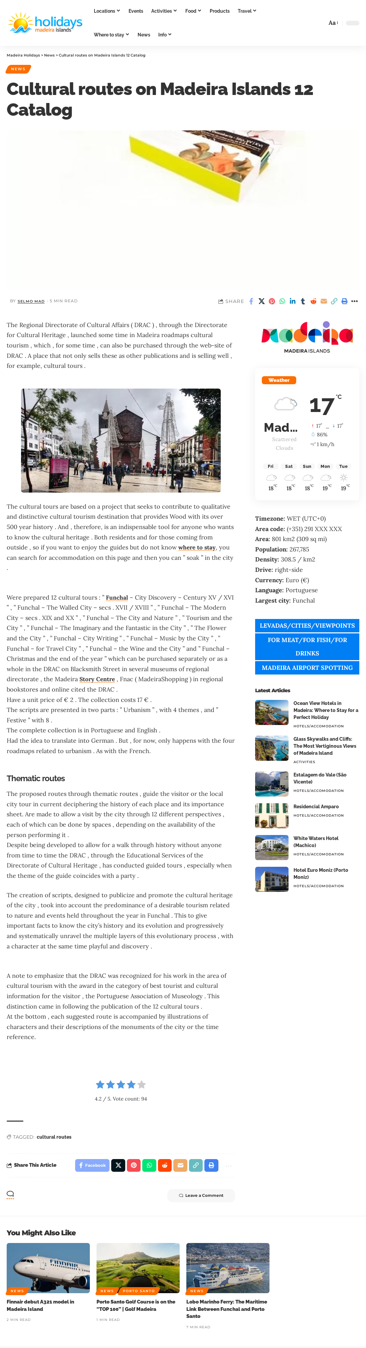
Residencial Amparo (316, 807)
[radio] (100, 1086)
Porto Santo (139, 1292)
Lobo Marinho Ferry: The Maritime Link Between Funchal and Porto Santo (226, 1310)
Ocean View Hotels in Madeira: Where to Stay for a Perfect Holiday (326, 711)
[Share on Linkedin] (292, 301)
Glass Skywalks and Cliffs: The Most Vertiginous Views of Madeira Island (325, 746)
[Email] (323, 301)
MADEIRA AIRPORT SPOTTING (307, 668)
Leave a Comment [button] (199, 1197)
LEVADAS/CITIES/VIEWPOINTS (307, 626)
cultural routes (54, 1137)
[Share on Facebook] (251, 301)
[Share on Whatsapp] (282, 301)
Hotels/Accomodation (319, 727)
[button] (319, 23)
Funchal (117, 598)
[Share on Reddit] (313, 301)
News (19, 69)
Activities (304, 762)
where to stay (197, 547)
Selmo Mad (32, 301)
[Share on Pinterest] (272, 301)
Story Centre (98, 680)
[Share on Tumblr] (303, 301)
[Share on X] (261, 301)
